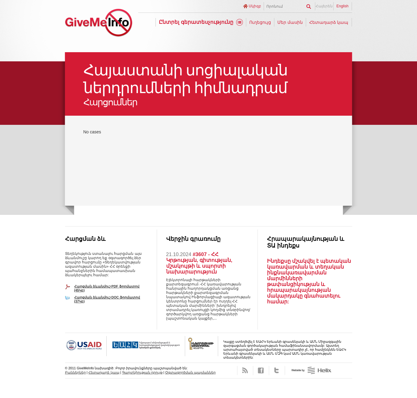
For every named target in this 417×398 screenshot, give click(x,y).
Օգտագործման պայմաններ (190, 372)
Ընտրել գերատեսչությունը (196, 22)
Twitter (277, 370)
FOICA (201, 346)
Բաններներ (75, 372)
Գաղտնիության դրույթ (142, 372)
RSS (245, 370)
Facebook (261, 370)
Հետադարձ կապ (329, 22)
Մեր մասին (290, 22)
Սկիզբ (255, 6)
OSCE (146, 346)
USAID (86, 346)
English (342, 6)
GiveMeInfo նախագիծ (98, 23)
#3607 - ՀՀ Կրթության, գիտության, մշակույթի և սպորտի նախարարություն (199, 262)
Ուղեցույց (260, 22)
